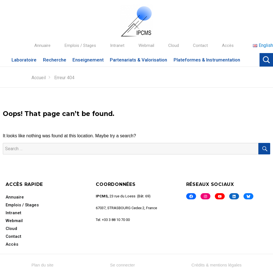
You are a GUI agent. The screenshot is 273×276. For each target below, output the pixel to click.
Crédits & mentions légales (217, 265)
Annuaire (42, 45)
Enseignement (88, 60)
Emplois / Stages (80, 45)
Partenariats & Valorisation (138, 60)
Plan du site (42, 265)
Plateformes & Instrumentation (207, 60)
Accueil (38, 77)
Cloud (173, 45)
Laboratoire (24, 60)
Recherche (54, 60)
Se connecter (122, 265)
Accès (228, 45)
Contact (200, 45)
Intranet (117, 45)
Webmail (146, 45)
